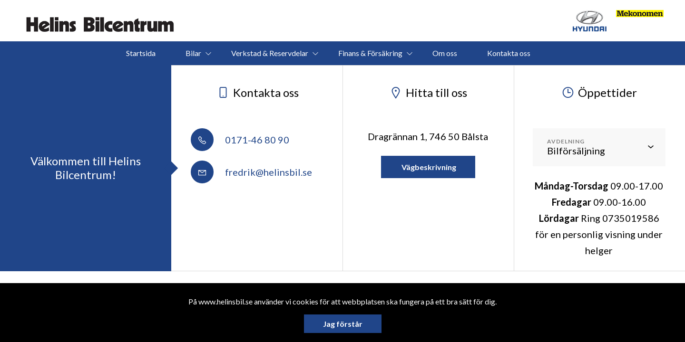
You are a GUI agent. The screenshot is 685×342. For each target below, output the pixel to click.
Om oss (444, 52)
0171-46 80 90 (240, 139)
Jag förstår (342, 323)
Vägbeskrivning (428, 166)
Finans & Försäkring (370, 52)
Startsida (141, 52)
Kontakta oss (508, 52)
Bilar (193, 52)
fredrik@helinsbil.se (251, 172)
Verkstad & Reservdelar (269, 52)
